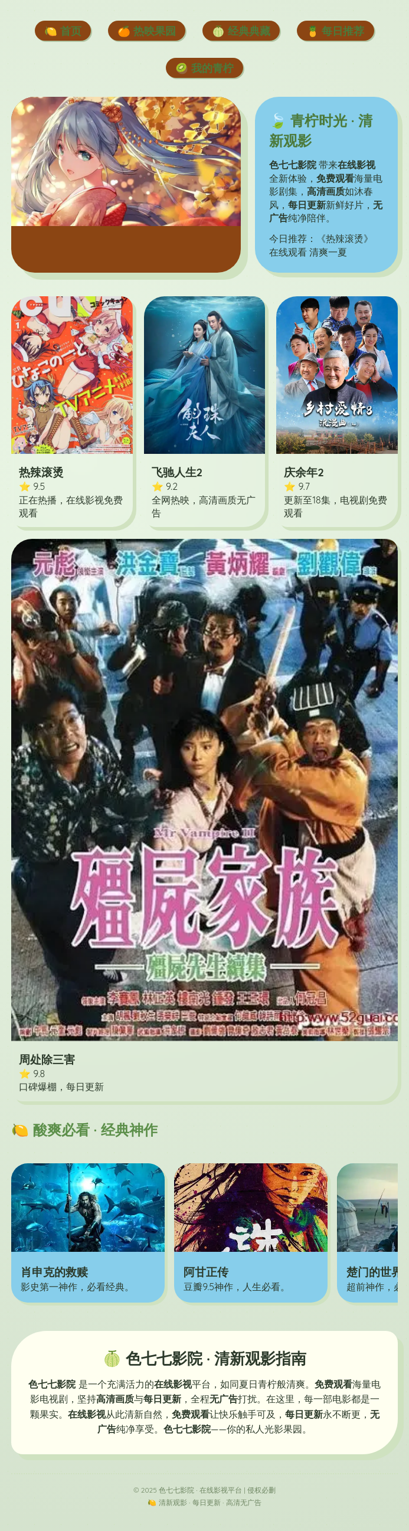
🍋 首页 (62, 30)
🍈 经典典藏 (241, 30)
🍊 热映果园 (146, 30)
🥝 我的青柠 (204, 67)
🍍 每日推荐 (335, 30)
